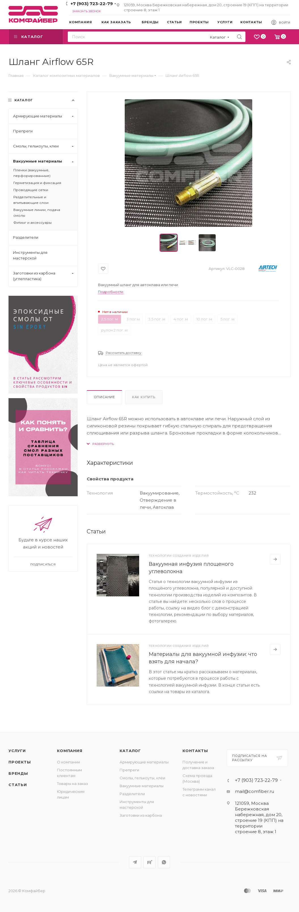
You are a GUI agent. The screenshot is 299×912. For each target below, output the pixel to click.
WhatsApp (164, 862)
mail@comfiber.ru (254, 791)
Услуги (17, 750)
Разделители (132, 793)
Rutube (149, 862)
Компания (69, 750)
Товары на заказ (72, 783)
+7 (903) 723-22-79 (92, 3)
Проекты (20, 762)
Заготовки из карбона (141, 815)
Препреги (129, 770)
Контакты (195, 750)
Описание (104, 397)
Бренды (18, 773)
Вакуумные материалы (142, 786)
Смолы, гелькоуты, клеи (142, 778)
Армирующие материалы (144, 762)
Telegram (135, 862)
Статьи (18, 784)
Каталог (130, 750)
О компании (68, 762)
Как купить (143, 397)
